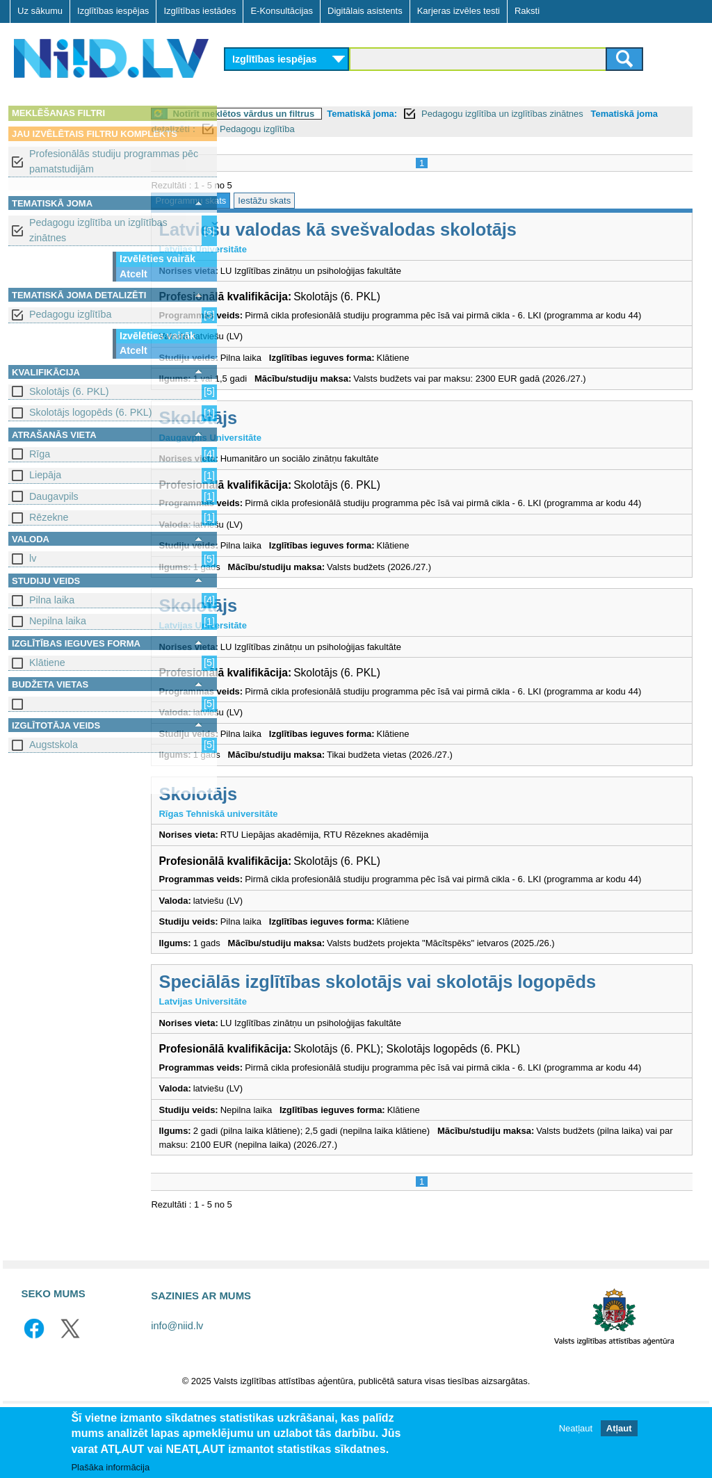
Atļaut (619, 1429)
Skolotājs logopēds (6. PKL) (90, 412)
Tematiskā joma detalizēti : (290, 129)
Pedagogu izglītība (70, 314)
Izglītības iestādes (199, 11)
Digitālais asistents (365, 11)
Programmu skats (267, 200)
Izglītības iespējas (113, 11)
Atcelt (133, 273)
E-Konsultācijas (281, 11)
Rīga (39, 454)
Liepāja (45, 474)
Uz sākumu (40, 11)
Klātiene (47, 662)
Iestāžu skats (341, 200)
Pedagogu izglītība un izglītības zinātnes (98, 230)
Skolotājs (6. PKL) (68, 391)
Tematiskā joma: (439, 113)
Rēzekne (48, 517)
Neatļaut (575, 1429)
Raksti (527, 11)
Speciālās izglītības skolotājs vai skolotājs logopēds (454, 1036)
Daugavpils (54, 496)
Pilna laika (51, 600)
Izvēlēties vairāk (157, 258)
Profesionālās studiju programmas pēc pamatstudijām (113, 161)
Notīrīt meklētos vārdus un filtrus (320, 113)
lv (32, 558)
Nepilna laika (57, 620)
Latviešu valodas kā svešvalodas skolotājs (415, 229)
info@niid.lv (177, 1393)
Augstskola (53, 744)
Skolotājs (275, 431)
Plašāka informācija (110, 1468)
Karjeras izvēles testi (458, 11)
